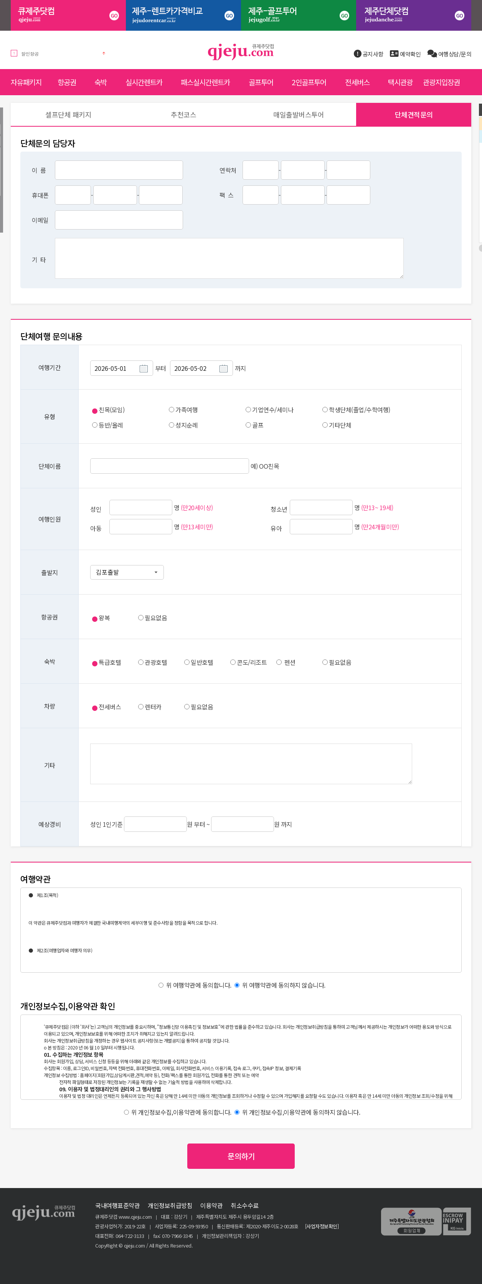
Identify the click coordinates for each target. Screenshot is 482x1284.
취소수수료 (245, 1205)
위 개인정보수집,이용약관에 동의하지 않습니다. (297, 1112)
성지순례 (186, 425)
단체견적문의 (414, 114)
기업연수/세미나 (272, 409)
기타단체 (340, 425)
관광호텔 (156, 662)
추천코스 (183, 114)
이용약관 (211, 1205)
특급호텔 (110, 662)
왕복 (104, 617)
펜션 (289, 662)
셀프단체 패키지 (68, 114)
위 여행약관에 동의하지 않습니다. (279, 985)
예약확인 (405, 54)
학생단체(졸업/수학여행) (359, 409)
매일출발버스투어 (298, 114)
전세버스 (110, 706)
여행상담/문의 (450, 54)
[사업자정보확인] (322, 1226)
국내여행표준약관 (117, 1205)
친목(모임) (111, 409)
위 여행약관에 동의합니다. (194, 985)
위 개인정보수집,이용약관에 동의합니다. (177, 1112)
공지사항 (368, 54)
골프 (257, 425)
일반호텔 (202, 662)
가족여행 (186, 409)
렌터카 (153, 706)
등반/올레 (111, 425)
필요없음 (156, 617)
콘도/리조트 (252, 662)
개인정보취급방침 (170, 1205)
